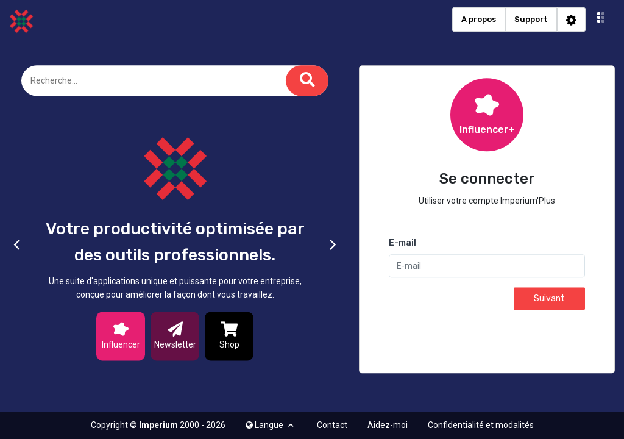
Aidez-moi (387, 425)
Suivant (549, 299)
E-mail (402, 243)
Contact (332, 425)
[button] (601, 19)
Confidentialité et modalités (481, 425)
